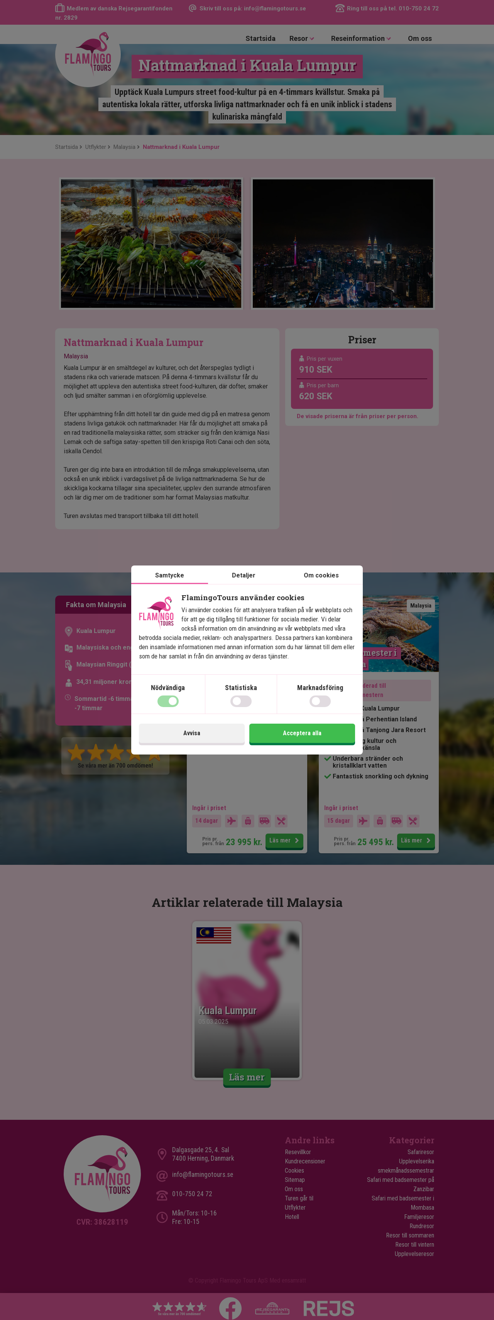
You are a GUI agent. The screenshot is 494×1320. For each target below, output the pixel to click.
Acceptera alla (302, 733)
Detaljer (243, 575)
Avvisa (191, 733)
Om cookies (321, 575)
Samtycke (169, 575)
